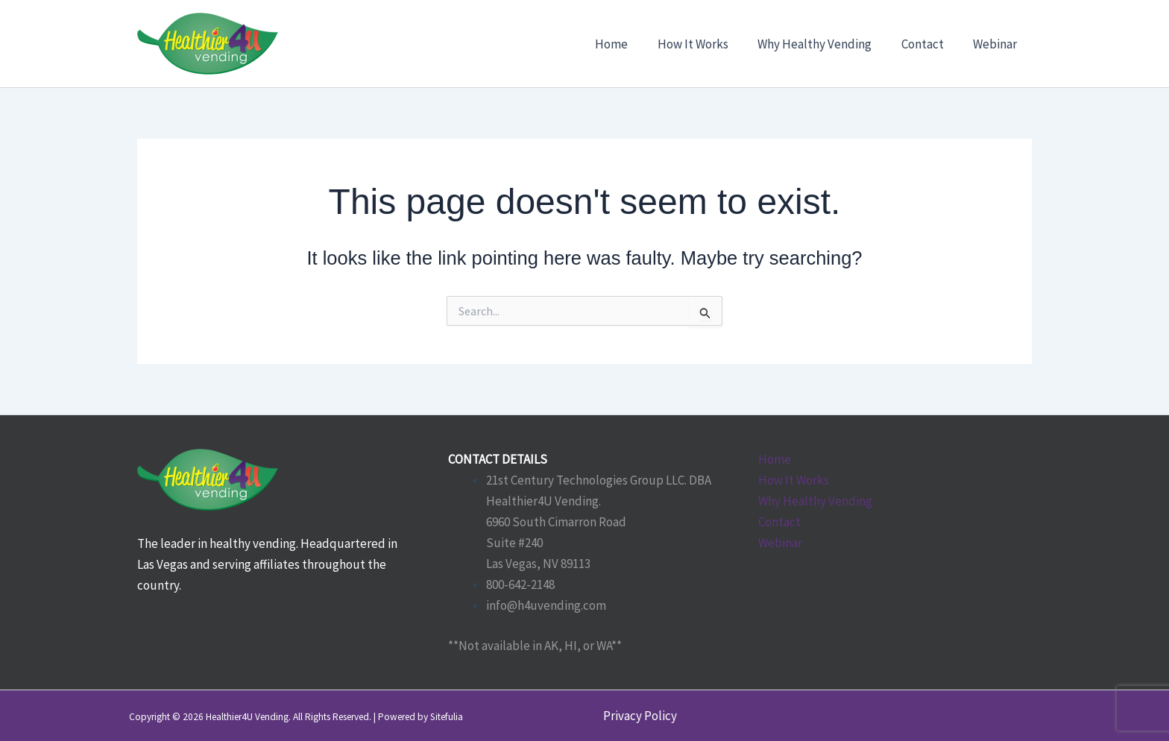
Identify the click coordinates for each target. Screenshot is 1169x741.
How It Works (793, 480)
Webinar (780, 543)
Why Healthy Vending (815, 501)
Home (774, 459)
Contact (779, 522)
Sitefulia (446, 716)
